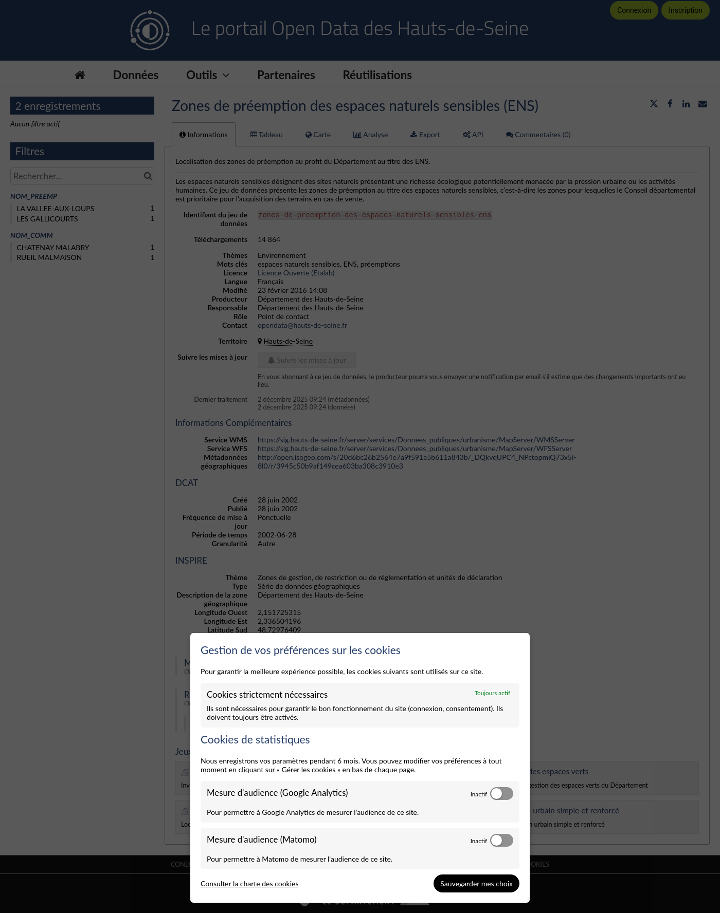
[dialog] (360, 768)
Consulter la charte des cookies (250, 883)
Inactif (479, 793)
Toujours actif (492, 692)
